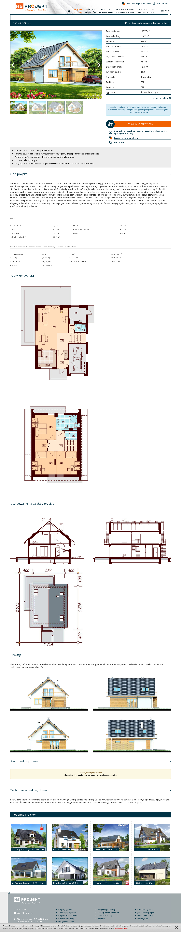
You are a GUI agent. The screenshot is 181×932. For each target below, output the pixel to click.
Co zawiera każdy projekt (26, 160)
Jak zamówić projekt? (146, 912)
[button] (13, 65)
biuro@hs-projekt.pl (25, 913)
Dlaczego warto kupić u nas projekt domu (34, 150)
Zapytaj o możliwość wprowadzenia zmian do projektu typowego (45, 157)
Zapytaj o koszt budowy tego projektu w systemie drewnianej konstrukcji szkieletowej (54, 163)
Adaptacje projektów (67, 912)
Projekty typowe (65, 909)
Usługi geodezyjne (66, 921)
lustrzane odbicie (161, 23)
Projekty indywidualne (67, 915)
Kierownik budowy (66, 918)
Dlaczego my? (143, 918)
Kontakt (101, 918)
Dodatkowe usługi (145, 915)
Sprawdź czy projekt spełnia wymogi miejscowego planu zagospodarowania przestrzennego (57, 153)
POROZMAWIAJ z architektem (138, 3)
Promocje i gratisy (145, 909)
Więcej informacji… (121, 928)
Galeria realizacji (105, 915)
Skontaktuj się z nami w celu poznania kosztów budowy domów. (90, 775)
